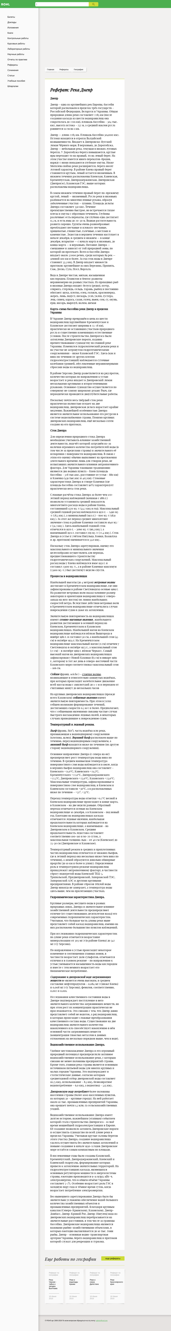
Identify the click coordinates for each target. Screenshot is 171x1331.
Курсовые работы (16, 43)
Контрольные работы (18, 38)
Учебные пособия (16, 81)
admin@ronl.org (102, 1321)
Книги (10, 33)
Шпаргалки (12, 86)
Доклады (11, 22)
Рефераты (12, 65)
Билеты (11, 17)
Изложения (13, 28)
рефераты (64, 69)
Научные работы (15, 54)
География (78, 69)
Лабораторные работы (18, 49)
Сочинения (12, 70)
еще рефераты (112, 1258)
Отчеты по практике (17, 59)
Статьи (10, 75)
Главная (50, 69)
